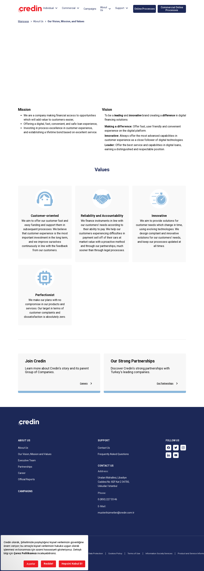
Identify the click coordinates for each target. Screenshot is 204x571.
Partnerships (25, 466)
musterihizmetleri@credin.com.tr (116, 512)
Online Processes (144, 8)
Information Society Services (159, 553)
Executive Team (27, 460)
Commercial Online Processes (172, 9)
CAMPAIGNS (25, 491)
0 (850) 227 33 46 (107, 499)
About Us (38, 21)
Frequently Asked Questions (113, 454)
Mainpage (23, 21)
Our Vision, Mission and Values (34, 454)
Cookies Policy (115, 553)
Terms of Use (134, 553)
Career (22, 473)
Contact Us (104, 447)
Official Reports (26, 479)
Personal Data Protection (91, 553)
